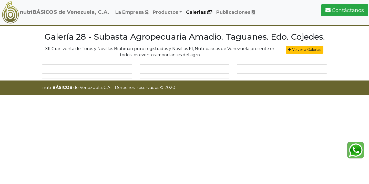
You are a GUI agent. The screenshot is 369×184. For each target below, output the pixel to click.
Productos (165, 12)
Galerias (199, 12)
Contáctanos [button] (344, 10)
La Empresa (132, 12)
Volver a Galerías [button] (304, 49)
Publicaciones (235, 12)
